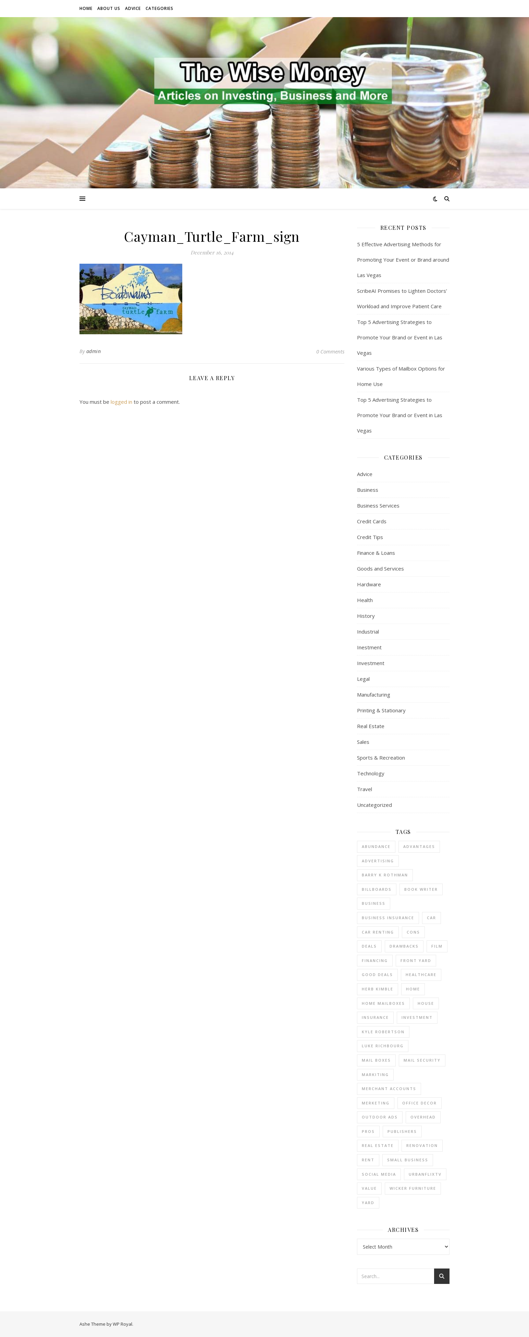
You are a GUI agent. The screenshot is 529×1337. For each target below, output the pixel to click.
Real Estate (370, 726)
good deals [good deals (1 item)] (377, 974)
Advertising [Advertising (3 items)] (378, 860)
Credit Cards (371, 521)
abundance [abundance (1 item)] (376, 846)
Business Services (378, 505)
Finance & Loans (376, 552)
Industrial (368, 631)
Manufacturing (373, 694)
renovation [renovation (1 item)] (422, 1145)
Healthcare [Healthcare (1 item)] (421, 974)
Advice (133, 8)
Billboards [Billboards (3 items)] (377, 889)
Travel (364, 789)
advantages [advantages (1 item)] (419, 846)
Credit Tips (370, 537)
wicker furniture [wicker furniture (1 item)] (413, 1188)
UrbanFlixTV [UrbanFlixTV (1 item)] (425, 1174)
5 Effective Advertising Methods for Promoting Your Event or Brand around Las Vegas (403, 259)
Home (86, 8)
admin (93, 351)
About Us (108, 8)
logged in (121, 401)
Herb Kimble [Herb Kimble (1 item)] (377, 988)
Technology (370, 773)
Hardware (369, 584)
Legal (363, 678)
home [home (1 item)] (413, 988)
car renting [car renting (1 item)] (378, 932)
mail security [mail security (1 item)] (422, 1060)
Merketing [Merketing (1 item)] (376, 1102)
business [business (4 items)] (373, 903)
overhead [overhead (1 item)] (423, 1117)
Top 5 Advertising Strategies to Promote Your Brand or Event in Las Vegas (399, 337)
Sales (363, 741)
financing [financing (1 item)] (375, 960)
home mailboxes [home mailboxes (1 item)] (383, 1003)
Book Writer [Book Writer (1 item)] (421, 889)
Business (367, 489)
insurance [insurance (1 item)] (375, 1017)
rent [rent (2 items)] (368, 1159)
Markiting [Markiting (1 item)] (375, 1074)
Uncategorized (374, 804)
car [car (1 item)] (431, 917)
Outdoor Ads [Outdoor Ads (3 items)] (380, 1117)
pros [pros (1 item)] (368, 1131)
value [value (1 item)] (369, 1188)
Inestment (369, 647)
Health (365, 600)
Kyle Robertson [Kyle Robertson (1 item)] (383, 1031)
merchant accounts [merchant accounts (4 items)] (389, 1088)
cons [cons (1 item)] (413, 932)
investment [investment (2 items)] (417, 1017)
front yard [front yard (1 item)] (416, 960)
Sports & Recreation (381, 757)
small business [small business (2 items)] (407, 1159)
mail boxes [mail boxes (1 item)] (376, 1060)
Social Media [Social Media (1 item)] (379, 1174)
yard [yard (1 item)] (368, 1202)
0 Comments (330, 351)
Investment (370, 663)
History (366, 615)
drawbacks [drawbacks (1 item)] (404, 946)
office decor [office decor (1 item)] (419, 1102)
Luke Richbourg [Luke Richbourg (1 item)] (383, 1045)
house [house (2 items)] (426, 1003)
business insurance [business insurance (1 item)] (388, 917)
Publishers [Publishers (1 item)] (402, 1131)
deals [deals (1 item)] (369, 946)
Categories (159, 8)
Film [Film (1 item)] (437, 946)
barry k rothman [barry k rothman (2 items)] (385, 874)
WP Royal (122, 1324)
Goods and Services (380, 568)
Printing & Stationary (381, 710)
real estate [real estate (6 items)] (378, 1145)
